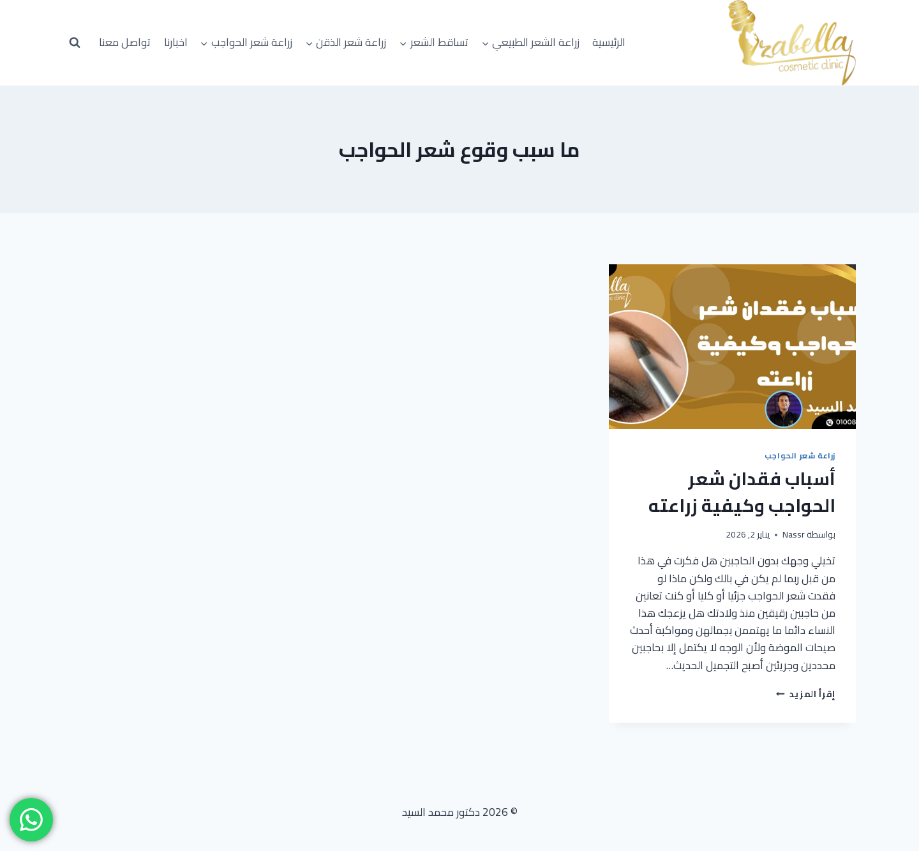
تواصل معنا (125, 42)
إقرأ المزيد (805, 694)
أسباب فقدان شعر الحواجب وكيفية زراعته (741, 492)
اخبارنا (176, 42)
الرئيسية (608, 42)
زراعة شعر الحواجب (800, 455)
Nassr (793, 534)
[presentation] (732, 346)
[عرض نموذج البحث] (74, 42)
